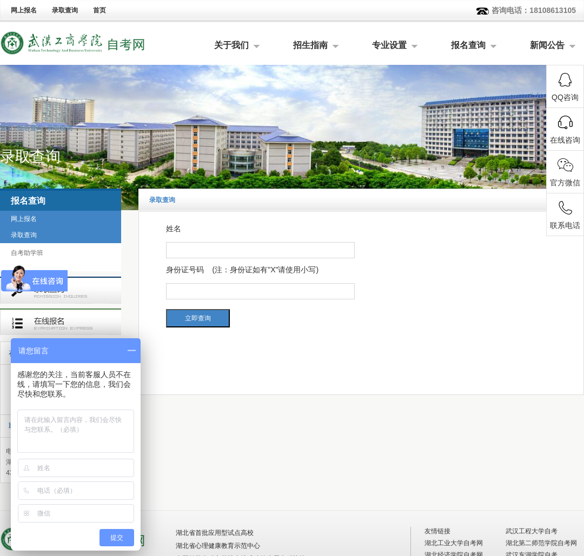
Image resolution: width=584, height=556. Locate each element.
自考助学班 (27, 253)
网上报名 (24, 10)
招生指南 (310, 45)
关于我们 (231, 45)
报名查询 (468, 45)
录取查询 (65, 10)
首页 (99, 10)
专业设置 (389, 45)
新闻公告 (547, 45)
